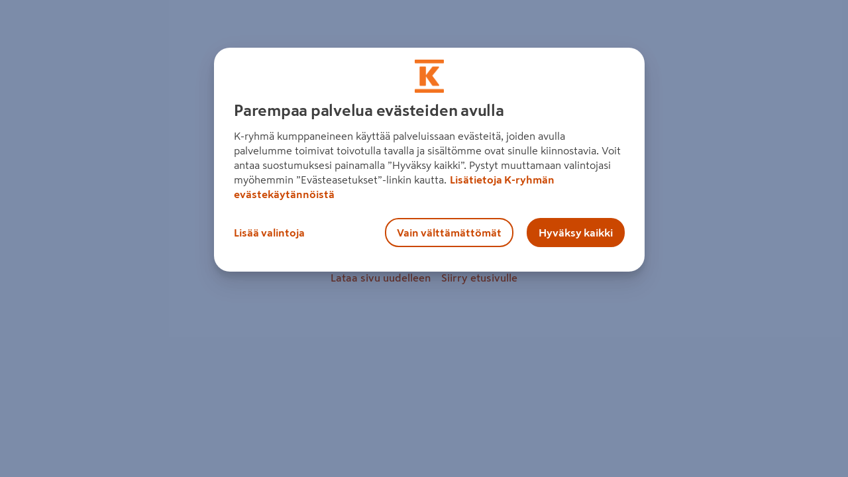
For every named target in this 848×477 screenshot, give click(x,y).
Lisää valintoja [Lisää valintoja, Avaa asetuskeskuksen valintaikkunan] (269, 232)
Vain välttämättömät (449, 232)
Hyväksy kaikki (576, 232)
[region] (429, 160)
